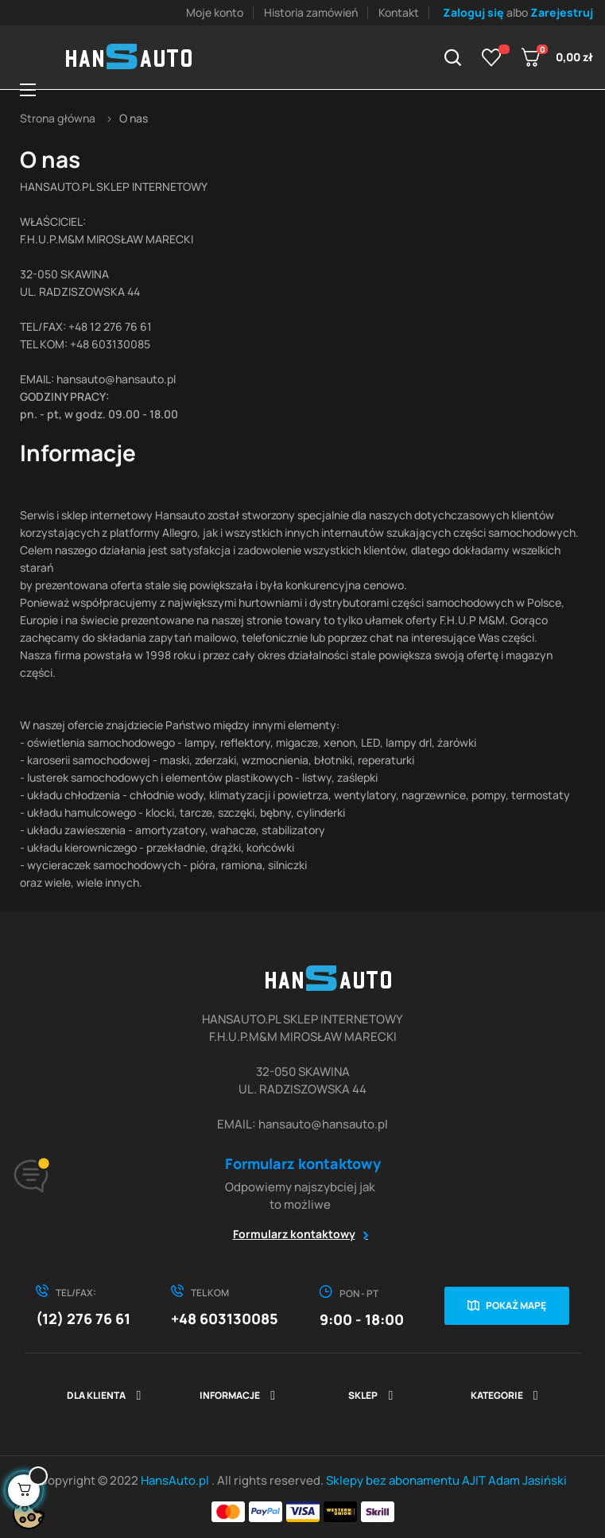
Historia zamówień (311, 12)
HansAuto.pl (176, 1480)
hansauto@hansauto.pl (116, 378)
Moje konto (214, 12)
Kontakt (398, 12)
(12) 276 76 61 (83, 1318)
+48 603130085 (224, 1318)
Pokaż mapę (516, 1305)
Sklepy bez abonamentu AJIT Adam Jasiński (446, 1480)
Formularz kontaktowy (294, 1233)
